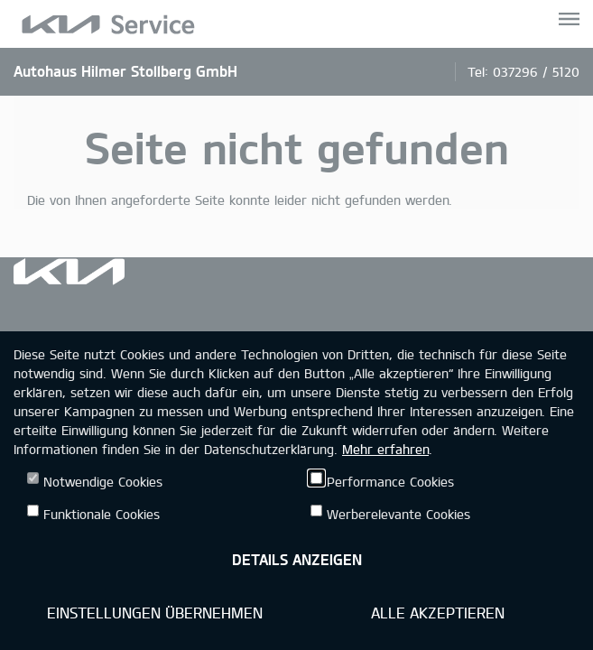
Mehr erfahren (385, 449)
